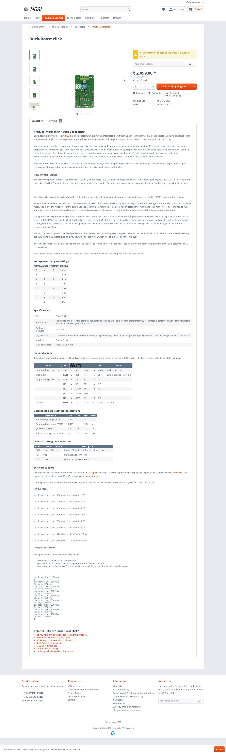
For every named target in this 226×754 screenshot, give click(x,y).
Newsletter (118, 707)
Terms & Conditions (77, 703)
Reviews (55, 120)
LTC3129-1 (66, 135)
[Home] (27, 18)
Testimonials (119, 710)
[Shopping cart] (195, 9)
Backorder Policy (121, 696)
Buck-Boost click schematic (48, 650)
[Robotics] (104, 18)
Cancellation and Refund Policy (83, 696)
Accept (219, 749)
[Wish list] (164, 9)
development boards (90, 476)
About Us (117, 693)
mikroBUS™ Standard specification (52, 644)
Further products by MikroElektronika (53, 658)
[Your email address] (176, 708)
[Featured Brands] (53, 18)
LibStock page (91, 472)
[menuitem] (105, 9)
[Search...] (105, 9)
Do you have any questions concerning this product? (60, 641)
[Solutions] (90, 18)
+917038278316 (32, 704)
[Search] (128, 9)
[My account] (177, 9)
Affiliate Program (76, 693)
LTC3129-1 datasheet (45, 652)
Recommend (173, 95)
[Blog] (37, 18)
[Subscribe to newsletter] (199, 708)
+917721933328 (32, 700)
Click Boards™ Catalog (46, 655)
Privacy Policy (74, 700)
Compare (139, 93)
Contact (71, 707)
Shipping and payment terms (127, 717)
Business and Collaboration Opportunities (133, 700)
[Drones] (117, 18)
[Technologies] (74, 18)
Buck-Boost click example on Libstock (53, 647)
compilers (177, 472)
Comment (172, 93)
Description (37, 120)
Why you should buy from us (127, 713)
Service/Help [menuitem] (194, 2)
